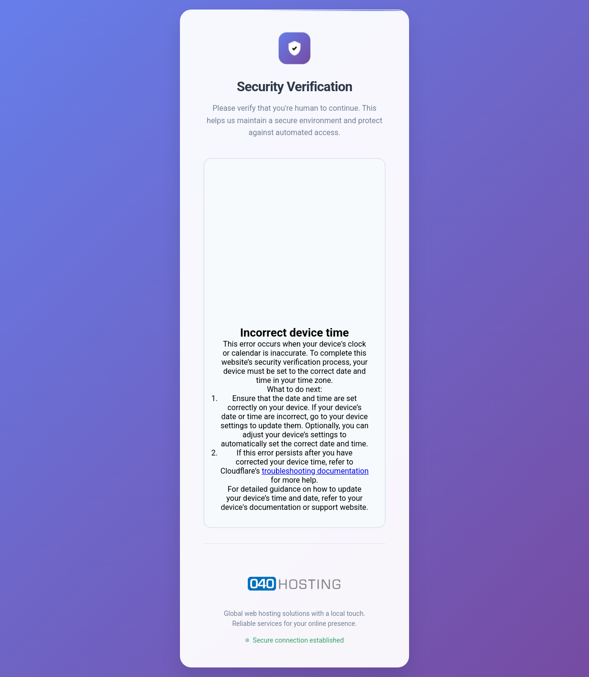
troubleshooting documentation (315, 471)
